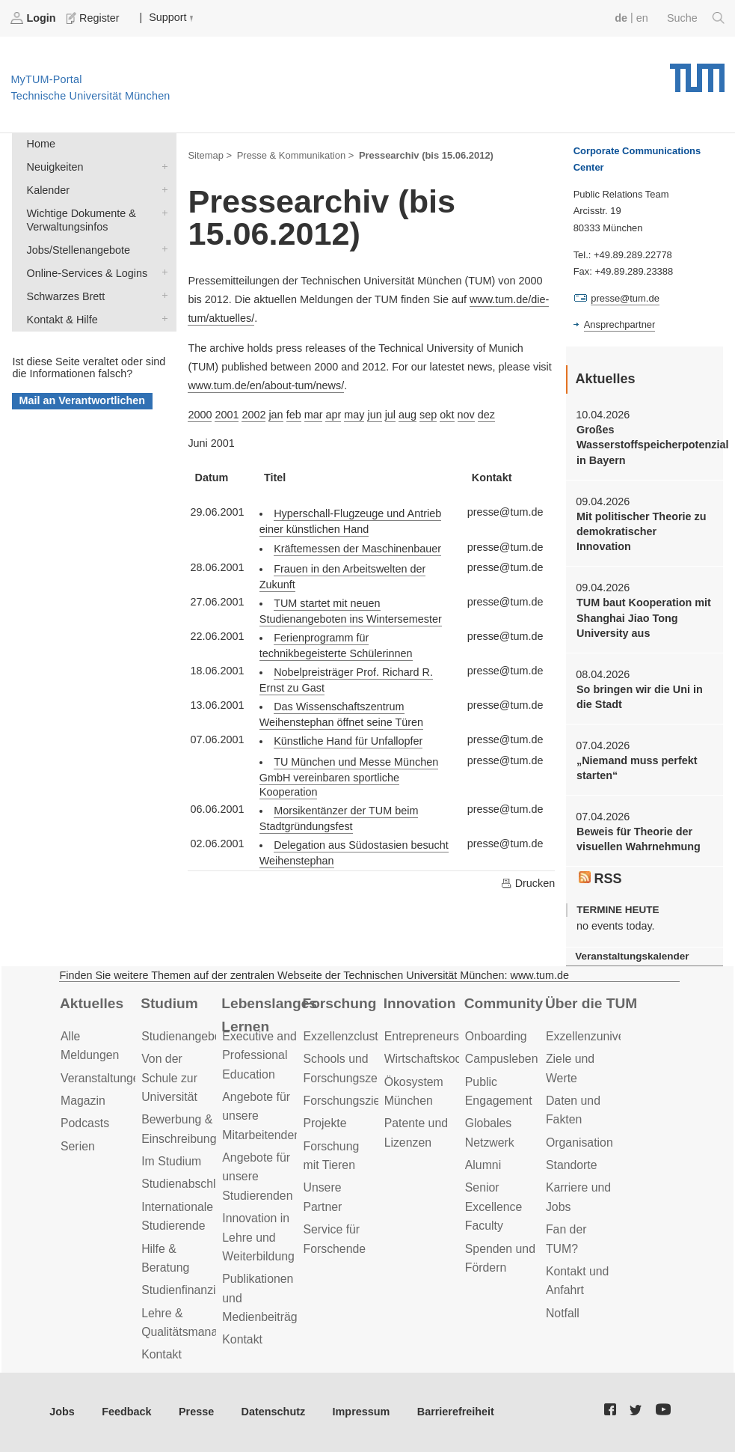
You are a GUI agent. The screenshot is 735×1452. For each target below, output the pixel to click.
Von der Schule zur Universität (169, 1077)
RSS (600, 878)
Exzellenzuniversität (598, 1036)
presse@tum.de (625, 298)
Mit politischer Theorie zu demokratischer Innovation (641, 531)
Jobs (62, 1412)
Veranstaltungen (103, 1078)
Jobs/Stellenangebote (161, 249)
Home (41, 144)
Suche (696, 18)
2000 (200, 415)
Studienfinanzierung (193, 1290)
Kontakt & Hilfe (161, 318)
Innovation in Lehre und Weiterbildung (258, 1237)
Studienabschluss (187, 1183)
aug (407, 415)
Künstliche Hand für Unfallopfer (348, 741)
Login (34, 18)
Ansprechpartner (620, 324)
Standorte (571, 1165)
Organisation (579, 1142)
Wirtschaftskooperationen (451, 1058)
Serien (78, 1146)
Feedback (126, 1412)
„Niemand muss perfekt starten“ (637, 767)
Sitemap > (210, 155)
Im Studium (171, 1161)
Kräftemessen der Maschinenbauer (357, 549)
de (621, 18)
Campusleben (501, 1058)
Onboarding (496, 1036)
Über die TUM (591, 1003)
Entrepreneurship (429, 1036)
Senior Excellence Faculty (494, 1206)
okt (447, 415)
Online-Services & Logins (161, 272)
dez (486, 415)
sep (428, 415)
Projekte (324, 1123)
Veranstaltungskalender (632, 956)
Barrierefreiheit (455, 1412)
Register (94, 18)
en (642, 18)
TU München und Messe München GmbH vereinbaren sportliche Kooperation (348, 777)
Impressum (361, 1412)
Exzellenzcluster (345, 1036)
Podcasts (85, 1123)
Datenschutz (274, 1412)
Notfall (562, 1313)
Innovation (420, 1003)
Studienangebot (182, 1036)
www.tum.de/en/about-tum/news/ (266, 385)
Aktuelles (91, 1003)
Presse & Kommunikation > (295, 155)
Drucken (528, 883)
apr (333, 415)
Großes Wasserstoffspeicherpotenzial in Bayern (644, 445)
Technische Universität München (697, 73)
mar (313, 415)
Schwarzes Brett (161, 295)
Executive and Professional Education (259, 1055)
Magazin (83, 1100)
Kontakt (161, 1354)
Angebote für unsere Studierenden (257, 1176)
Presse (196, 1412)
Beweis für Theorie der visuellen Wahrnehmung (638, 839)
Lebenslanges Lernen (269, 1014)
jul (390, 415)
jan (275, 415)
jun (374, 415)
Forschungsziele (346, 1100)
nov (466, 415)
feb (293, 415)
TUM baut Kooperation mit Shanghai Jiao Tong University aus (643, 618)
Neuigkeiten (161, 166)
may (354, 415)
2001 (227, 415)
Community (503, 1003)
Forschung (339, 1003)
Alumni (483, 1165)
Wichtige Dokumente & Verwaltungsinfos (161, 212)
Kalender (161, 189)
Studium (169, 1003)
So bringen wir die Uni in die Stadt (639, 696)
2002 (253, 415)
